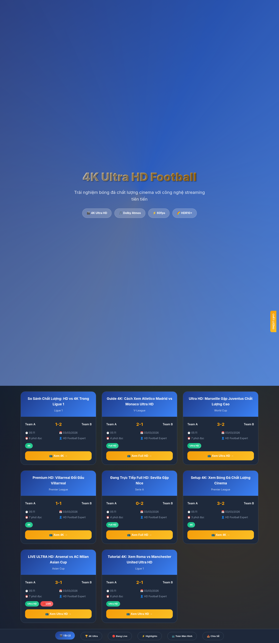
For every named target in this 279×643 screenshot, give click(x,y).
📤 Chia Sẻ (213, 636)
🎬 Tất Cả (65, 635)
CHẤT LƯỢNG (273, 321)
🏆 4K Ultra (91, 636)
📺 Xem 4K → (58, 455)
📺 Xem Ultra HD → (220, 456)
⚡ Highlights (149, 636)
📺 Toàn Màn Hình (182, 636)
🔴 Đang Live (119, 636)
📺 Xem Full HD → (139, 455)
